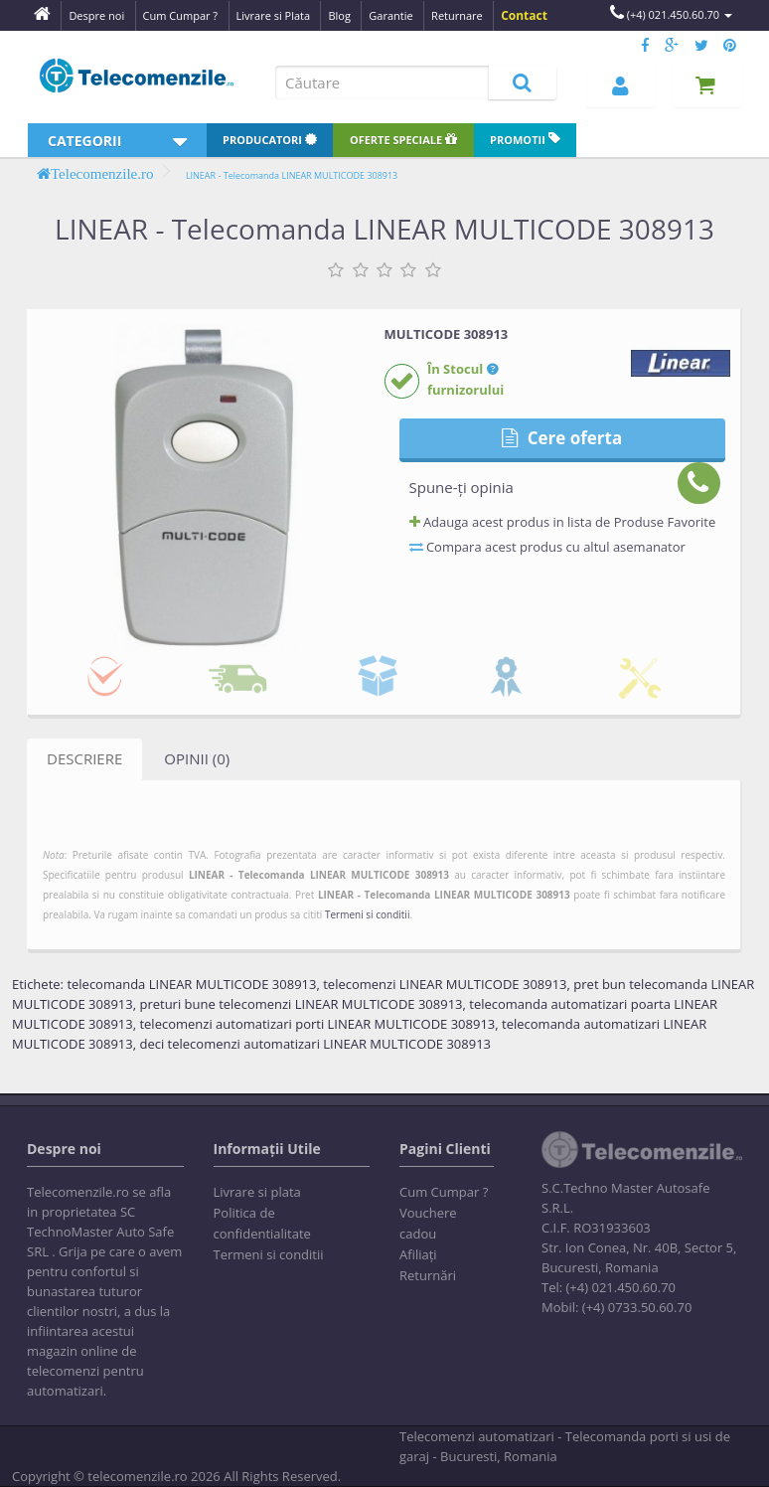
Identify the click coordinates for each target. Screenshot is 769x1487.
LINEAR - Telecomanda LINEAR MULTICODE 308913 (291, 175)
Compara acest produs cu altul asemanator (547, 547)
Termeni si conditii (367, 914)
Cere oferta (562, 437)
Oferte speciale (403, 139)
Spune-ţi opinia (461, 487)
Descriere (84, 758)
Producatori (270, 139)
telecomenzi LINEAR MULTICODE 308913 (444, 984)
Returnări (427, 1275)
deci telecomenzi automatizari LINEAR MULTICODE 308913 (315, 1044)
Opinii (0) (197, 758)
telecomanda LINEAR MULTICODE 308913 (191, 984)
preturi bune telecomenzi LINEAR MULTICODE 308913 (300, 1004)
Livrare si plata (257, 1192)
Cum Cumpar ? (443, 1192)
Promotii (525, 139)
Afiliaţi (418, 1254)
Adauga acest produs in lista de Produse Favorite (562, 522)
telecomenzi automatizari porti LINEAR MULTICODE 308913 (317, 1024)
